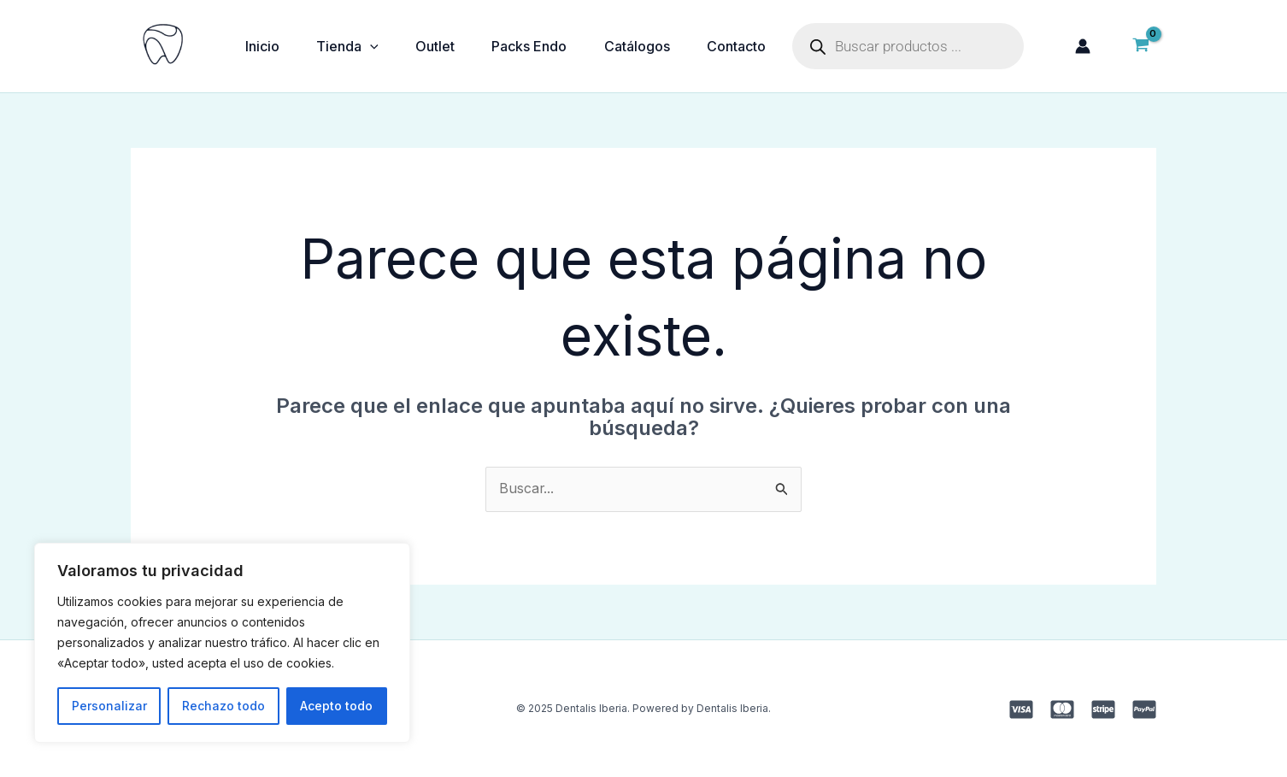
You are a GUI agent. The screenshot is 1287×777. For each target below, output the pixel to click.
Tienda (353, 46)
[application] (376, 46)
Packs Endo (543, 46)
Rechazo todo (223, 705)
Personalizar (109, 705)
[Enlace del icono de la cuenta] (1082, 46)
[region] (222, 643)
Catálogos (655, 46)
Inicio (264, 46)
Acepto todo (336, 705)
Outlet (445, 46)
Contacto (758, 46)
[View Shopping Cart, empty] (1140, 46)
